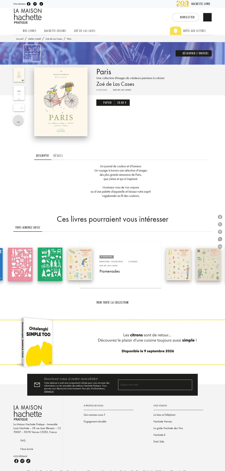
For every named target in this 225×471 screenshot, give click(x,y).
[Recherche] (207, 17)
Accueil (19, 38)
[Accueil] (28, 16)
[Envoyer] (188, 384)
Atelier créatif (34, 38)
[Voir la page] (112, 343)
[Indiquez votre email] (150, 385)
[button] (185, 17)
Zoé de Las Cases (54, 38)
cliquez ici (49, 391)
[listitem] (28, 4)
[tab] (17, 31)
